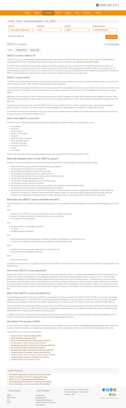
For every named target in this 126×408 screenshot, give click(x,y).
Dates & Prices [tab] (21, 50)
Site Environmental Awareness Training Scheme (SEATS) (30, 341)
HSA (8, 400)
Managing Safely (41, 398)
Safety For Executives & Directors (46, 402)
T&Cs (73, 394)
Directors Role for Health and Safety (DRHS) (26, 336)
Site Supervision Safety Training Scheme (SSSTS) (28, 348)
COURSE (67, 26)
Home (27, 13)
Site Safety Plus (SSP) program (93, 326)
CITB (46, 21)
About (37, 13)
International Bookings (71, 392)
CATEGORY (40, 26)
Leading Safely (40, 395)
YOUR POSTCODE (99, 26)
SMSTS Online (11, 398)
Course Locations (69, 389)
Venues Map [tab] (34, 50)
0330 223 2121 (107, 5)
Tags (81, 392)
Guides (68, 13)
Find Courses (111, 37)
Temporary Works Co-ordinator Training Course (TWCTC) (30, 352)
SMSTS (98, 13)
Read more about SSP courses (87, 62)
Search (86, 392)
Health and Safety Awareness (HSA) (23, 338)
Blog (58, 13)
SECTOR (11, 26)
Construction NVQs (82, 389)
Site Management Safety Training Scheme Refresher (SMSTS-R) (33, 345)
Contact (87, 13)
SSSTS (9, 402)
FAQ (77, 13)
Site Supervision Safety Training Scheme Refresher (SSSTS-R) (32, 350)
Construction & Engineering (33, 21)
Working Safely (40, 405)
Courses (48, 13)
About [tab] (10, 50)
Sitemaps (67, 394)
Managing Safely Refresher (44, 400)
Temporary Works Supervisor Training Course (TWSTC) (30, 357)
